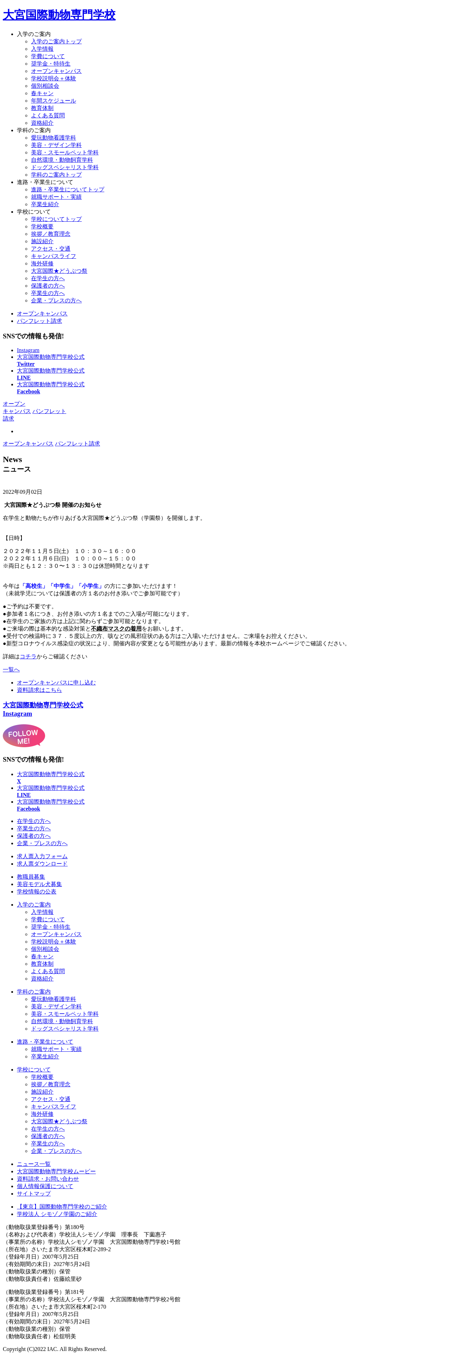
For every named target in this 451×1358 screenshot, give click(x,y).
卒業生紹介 (45, 204)
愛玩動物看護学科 (53, 999)
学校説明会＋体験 (53, 78)
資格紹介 (42, 123)
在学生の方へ (48, 278)
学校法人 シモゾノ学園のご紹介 (57, 1214)
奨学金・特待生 (50, 64)
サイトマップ (34, 1194)
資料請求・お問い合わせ (48, 1179)
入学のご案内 (34, 34)
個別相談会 (45, 86)
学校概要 (42, 226)
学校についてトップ (56, 219)
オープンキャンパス (56, 71)
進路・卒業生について (45, 182)
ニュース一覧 (34, 1164)
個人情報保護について (45, 1186)
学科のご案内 (34, 130)
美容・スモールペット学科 (65, 1014)
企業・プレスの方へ (56, 300)
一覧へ (11, 669)
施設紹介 (42, 241)
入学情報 (42, 49)
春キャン (42, 93)
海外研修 (42, 263)
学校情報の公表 (36, 892)
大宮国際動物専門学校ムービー (56, 1171)
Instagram (28, 350)
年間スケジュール (53, 101)
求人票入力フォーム (42, 856)
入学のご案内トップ (56, 41)
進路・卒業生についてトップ (67, 189)
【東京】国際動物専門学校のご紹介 (62, 1207)
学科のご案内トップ (56, 175)
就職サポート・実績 (56, 197)
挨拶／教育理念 (50, 234)
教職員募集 (31, 877)
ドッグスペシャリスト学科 (65, 1029)
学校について (34, 212)
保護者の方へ (48, 286)
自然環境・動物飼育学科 (62, 1021)
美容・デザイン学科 (56, 1006)
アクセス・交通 (50, 249)
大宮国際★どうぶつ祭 (59, 271)
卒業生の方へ (48, 293)
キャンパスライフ (53, 256)
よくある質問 (48, 115)
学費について (48, 56)
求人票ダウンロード (42, 864)
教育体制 (42, 108)
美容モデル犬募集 (39, 884)
